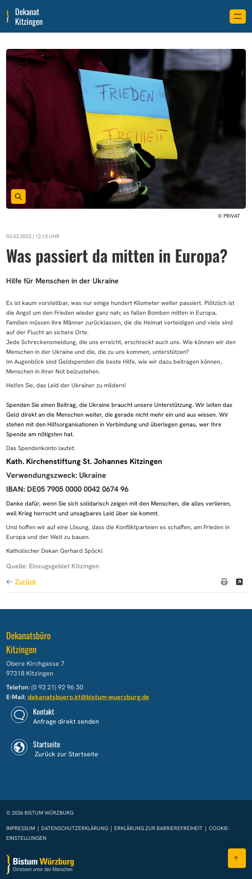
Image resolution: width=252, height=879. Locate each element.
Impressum (21, 828)
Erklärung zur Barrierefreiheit (158, 828)
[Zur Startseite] (40, 864)
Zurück (25, 581)
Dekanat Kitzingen (29, 16)
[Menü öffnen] (238, 16)
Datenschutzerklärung (75, 828)
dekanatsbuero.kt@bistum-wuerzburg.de (88, 697)
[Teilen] (239, 581)
